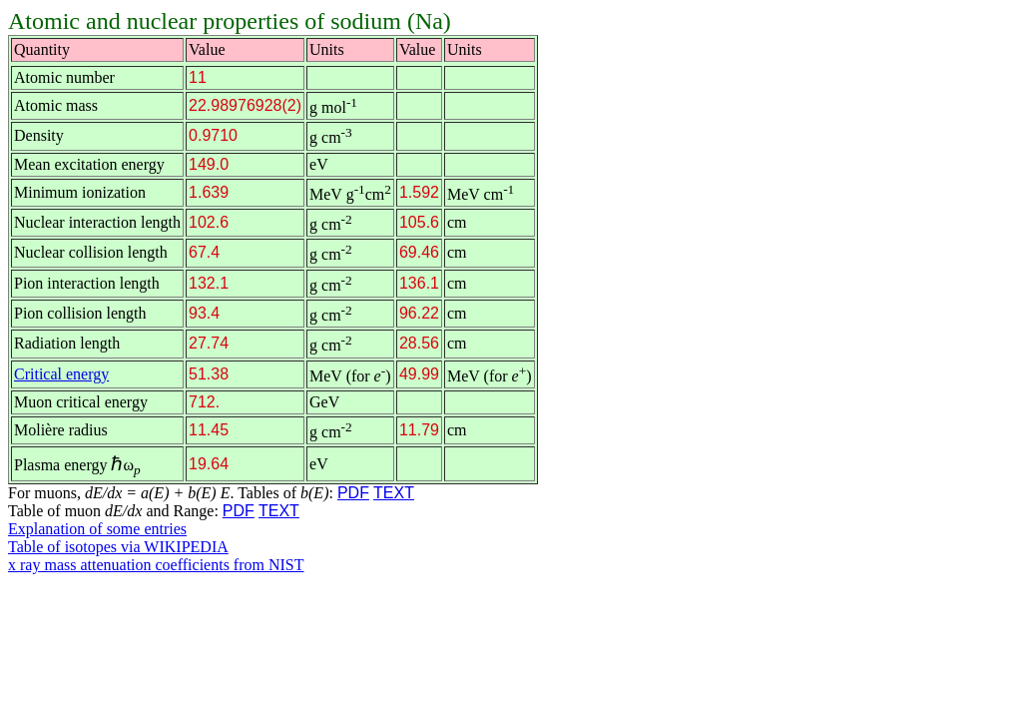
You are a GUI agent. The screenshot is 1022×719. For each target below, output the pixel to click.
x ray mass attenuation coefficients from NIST (156, 564)
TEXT (393, 492)
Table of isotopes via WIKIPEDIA (118, 546)
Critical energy (61, 373)
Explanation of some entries (97, 528)
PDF (353, 492)
